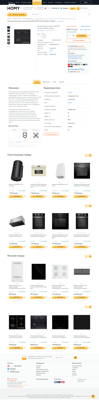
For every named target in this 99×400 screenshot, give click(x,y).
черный (51, 50)
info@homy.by (14, 372)
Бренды (74, 370)
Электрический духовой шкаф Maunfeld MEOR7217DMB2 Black (58, 236)
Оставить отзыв (50, 30)
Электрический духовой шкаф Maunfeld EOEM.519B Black (81, 236)
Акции (73, 372)
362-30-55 (53, 8)
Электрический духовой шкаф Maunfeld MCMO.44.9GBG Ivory (37, 185)
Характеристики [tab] (45, 82)
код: (60, 21)
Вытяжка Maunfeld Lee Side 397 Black (16, 185)
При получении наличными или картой (76, 55)
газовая (51, 42)
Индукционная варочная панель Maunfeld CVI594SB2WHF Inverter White (59, 288)
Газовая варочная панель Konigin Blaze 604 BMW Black (37, 337)
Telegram (66, 8)
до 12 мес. (70, 62)
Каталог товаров (17, 14)
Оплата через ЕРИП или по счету (75, 58)
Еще (72, 8)
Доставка (38, 366)
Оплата (38, 368)
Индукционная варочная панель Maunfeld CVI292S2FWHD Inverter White (15, 288)
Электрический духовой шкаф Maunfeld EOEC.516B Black (38, 236)
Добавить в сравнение (71, 26)
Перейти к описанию (56, 40)
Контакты (74, 375)
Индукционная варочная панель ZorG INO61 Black (59, 337)
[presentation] (8, 46)
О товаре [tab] (34, 82)
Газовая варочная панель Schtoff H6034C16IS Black (16, 337)
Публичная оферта (41, 373)
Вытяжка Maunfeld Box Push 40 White (59, 185)
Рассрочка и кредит (77, 366)
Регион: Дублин (12, 4)
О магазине (75, 368)
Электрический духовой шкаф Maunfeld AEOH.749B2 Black (82, 185)
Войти (86, 2)
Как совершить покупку (42, 370)
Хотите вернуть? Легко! (77, 69)
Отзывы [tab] (55, 82)
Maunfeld (18, 142)
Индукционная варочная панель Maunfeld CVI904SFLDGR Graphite (80, 287)
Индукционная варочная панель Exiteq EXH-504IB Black (80, 337)
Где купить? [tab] (64, 82)
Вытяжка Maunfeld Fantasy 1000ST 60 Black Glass (16, 235)
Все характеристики (51, 134)
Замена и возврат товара (42, 372)
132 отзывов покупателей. (17, 387)
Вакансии (38, 375)
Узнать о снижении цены (85, 29)
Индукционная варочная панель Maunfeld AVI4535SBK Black (38, 287)
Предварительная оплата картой (75, 56)
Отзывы (74, 373)
